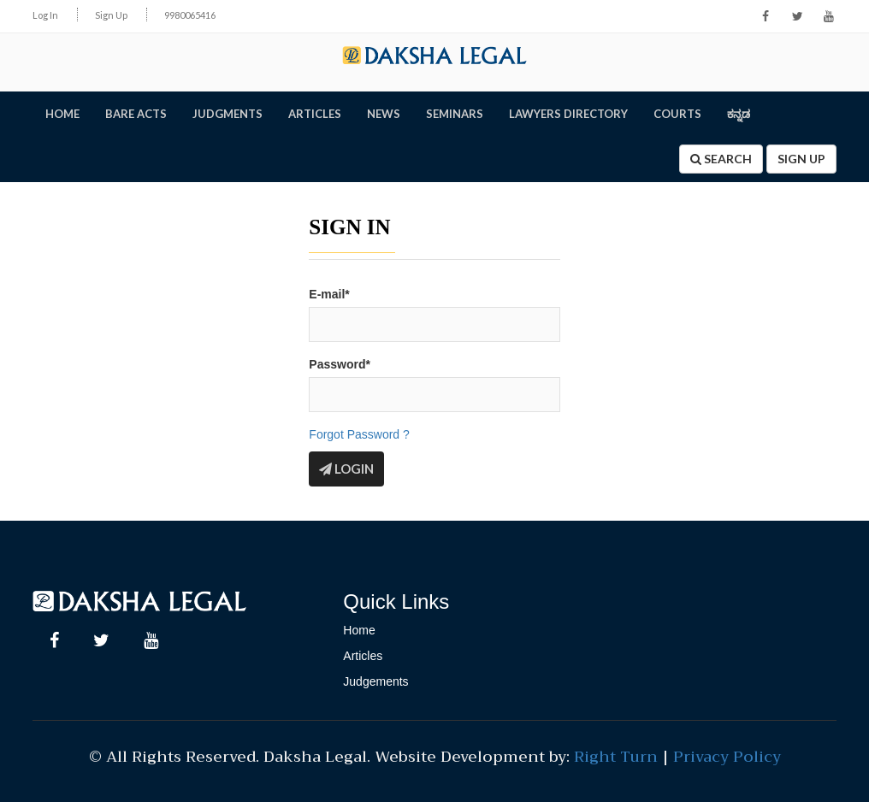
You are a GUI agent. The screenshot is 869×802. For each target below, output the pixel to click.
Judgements (375, 680)
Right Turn (616, 756)
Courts (677, 114)
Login (346, 467)
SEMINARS (454, 114)
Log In (45, 15)
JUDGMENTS (227, 114)
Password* (339, 363)
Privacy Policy (727, 756)
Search (721, 158)
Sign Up (111, 15)
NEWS (383, 114)
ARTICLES (314, 114)
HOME (62, 114)
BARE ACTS (136, 114)
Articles (362, 655)
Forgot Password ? (359, 433)
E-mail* (329, 294)
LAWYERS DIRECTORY (568, 114)
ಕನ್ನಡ (738, 114)
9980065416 (190, 15)
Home (359, 629)
